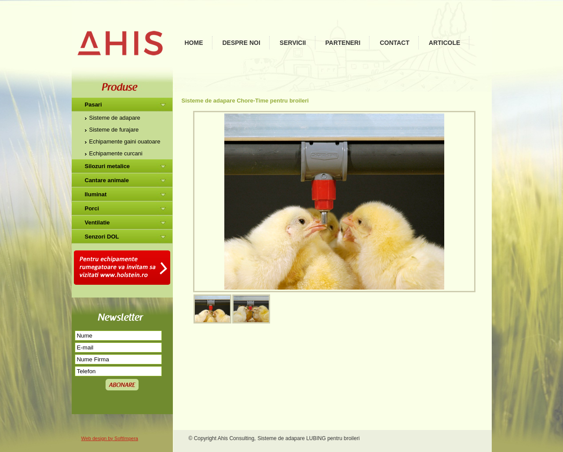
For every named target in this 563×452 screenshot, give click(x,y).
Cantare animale (107, 180)
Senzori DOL (102, 236)
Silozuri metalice (107, 166)
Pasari (93, 104)
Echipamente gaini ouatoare (125, 141)
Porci (92, 208)
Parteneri (343, 42)
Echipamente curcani (116, 153)
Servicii (293, 42)
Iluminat (96, 194)
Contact (394, 42)
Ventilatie (97, 222)
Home (194, 42)
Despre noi (241, 42)
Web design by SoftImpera (109, 438)
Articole (445, 42)
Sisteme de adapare (114, 117)
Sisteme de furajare (114, 129)
